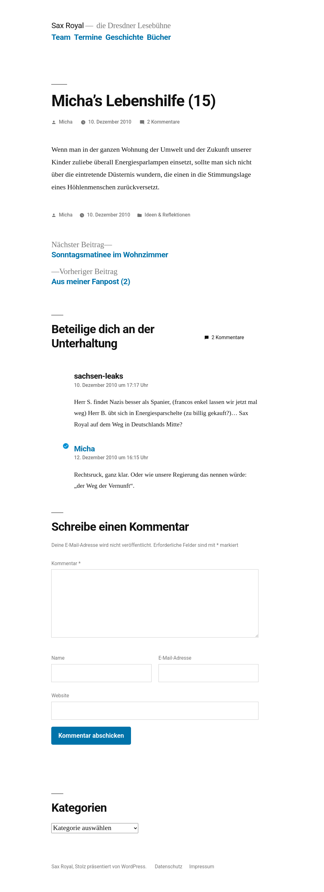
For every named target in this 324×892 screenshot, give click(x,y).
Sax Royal (67, 25)
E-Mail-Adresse (175, 658)
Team (60, 37)
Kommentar (65, 563)
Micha (65, 122)
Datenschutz (168, 867)
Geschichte (124, 37)
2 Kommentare (163, 122)
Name (58, 658)
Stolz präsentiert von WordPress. (111, 867)
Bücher (159, 37)
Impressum (201, 867)
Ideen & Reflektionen (167, 215)
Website (60, 696)
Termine (88, 37)
